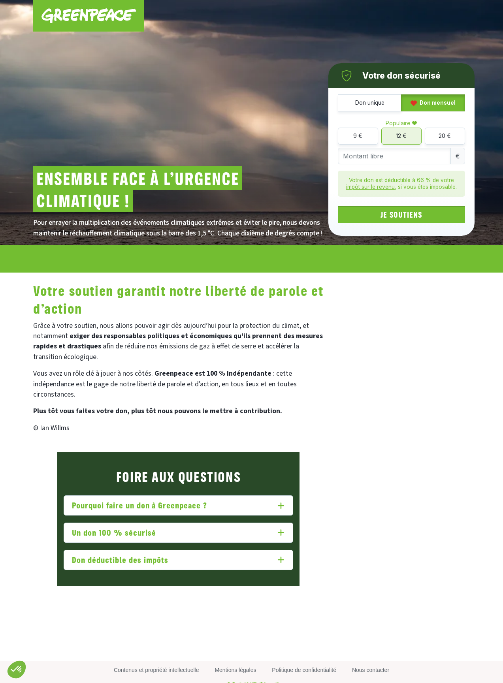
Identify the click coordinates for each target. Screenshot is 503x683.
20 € (445, 135)
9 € (357, 135)
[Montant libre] (394, 156)
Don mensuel (433, 103)
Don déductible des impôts (120, 559)
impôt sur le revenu (370, 187)
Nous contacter (370, 670)
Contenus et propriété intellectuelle (156, 670)
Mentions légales (235, 670)
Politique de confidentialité (304, 670)
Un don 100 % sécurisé (114, 532)
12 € (401, 135)
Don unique (369, 103)
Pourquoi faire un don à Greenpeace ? (139, 505)
